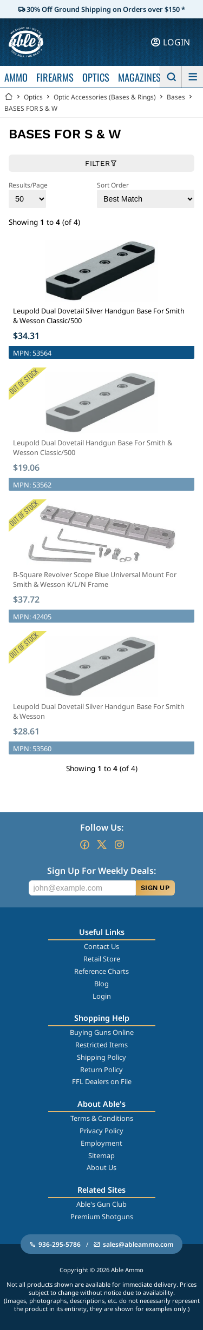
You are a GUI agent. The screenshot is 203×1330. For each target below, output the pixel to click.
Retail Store (101, 959)
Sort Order (145, 194)
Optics (33, 97)
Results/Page (28, 194)
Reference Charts (101, 971)
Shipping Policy (101, 1057)
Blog (101, 983)
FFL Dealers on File (102, 1081)
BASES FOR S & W (30, 108)
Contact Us (101, 946)
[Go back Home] (8, 97)
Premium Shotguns (101, 1216)
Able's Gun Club (101, 1204)
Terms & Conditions (101, 1118)
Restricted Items (101, 1045)
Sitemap (101, 1155)
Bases (176, 97)
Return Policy (101, 1069)
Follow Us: (101, 827)
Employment (101, 1143)
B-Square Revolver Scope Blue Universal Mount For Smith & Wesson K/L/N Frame (94, 579)
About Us (101, 1167)
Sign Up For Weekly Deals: (101, 871)
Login (102, 996)
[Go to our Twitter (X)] (101, 845)
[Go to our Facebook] (84, 845)
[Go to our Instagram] (119, 845)
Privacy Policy (101, 1130)
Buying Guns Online (102, 1032)
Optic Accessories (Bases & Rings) (105, 97)
